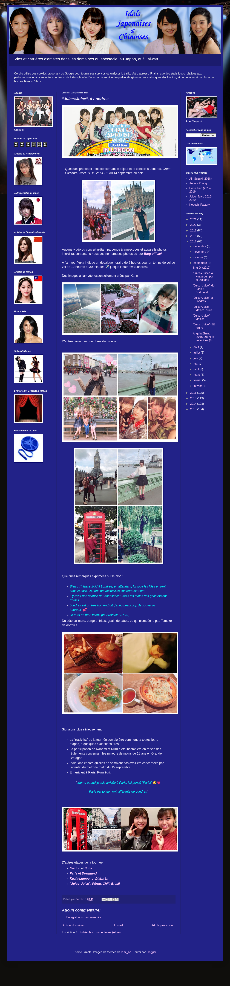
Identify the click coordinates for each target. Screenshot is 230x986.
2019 (193, 230)
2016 (193, 392)
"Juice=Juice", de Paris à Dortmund (203, 289)
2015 (193, 398)
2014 (193, 403)
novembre (200, 251)
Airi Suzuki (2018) (200, 178)
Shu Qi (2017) (202, 267)
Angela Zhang (198, 183)
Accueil (118, 925)
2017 (193, 241)
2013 (193, 409)
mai (196, 363)
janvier (198, 385)
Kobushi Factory (199, 204)
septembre (201, 262)
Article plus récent (74, 925)
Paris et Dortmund (83, 873)
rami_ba (126, 952)
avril (197, 369)
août (197, 347)
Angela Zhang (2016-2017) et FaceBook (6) (203, 337)
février (198, 380)
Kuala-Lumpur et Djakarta (89, 878)
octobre (199, 257)
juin (196, 358)
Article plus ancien (162, 925)
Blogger (151, 952)
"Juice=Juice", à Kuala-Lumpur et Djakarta (203, 276)
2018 (193, 235)
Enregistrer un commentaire (83, 917)
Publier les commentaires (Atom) (100, 932)
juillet (197, 352)
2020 (193, 224)
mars (197, 374)
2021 (193, 219)
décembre (200, 246)
